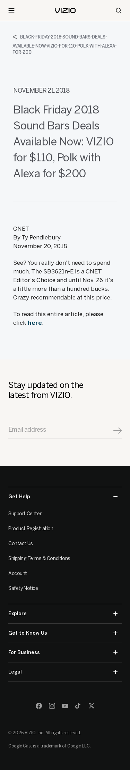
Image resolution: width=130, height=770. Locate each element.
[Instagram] (52, 706)
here (35, 322)
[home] (65, 10)
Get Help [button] (63, 497)
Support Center (24, 514)
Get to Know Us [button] (63, 633)
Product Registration (30, 529)
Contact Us (20, 544)
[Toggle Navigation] (11, 10)
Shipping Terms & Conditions (39, 558)
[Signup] (117, 430)
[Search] (118, 10)
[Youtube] (65, 706)
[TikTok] (78, 706)
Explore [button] (63, 614)
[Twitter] (91, 706)
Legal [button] (63, 672)
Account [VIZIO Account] (17, 573)
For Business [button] (63, 652)
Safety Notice (23, 588)
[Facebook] (39, 706)
